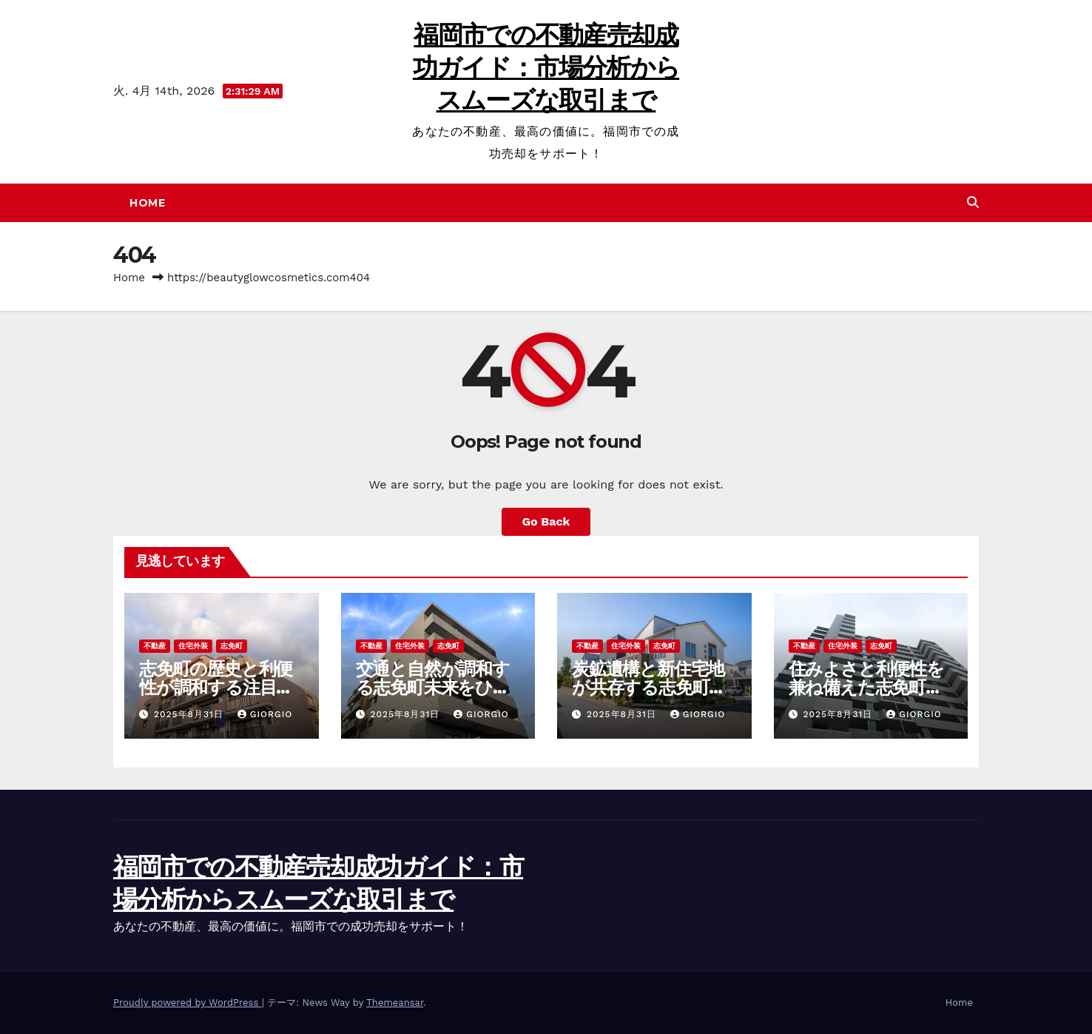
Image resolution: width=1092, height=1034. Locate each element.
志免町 (231, 646)
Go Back (546, 521)
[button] (973, 202)
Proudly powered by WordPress (187, 1002)
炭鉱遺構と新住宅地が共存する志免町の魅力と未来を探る (649, 687)
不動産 (155, 646)
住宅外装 (193, 646)
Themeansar (394, 1002)
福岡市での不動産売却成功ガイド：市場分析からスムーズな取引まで (546, 67)
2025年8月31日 (190, 714)
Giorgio (265, 714)
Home (147, 202)
